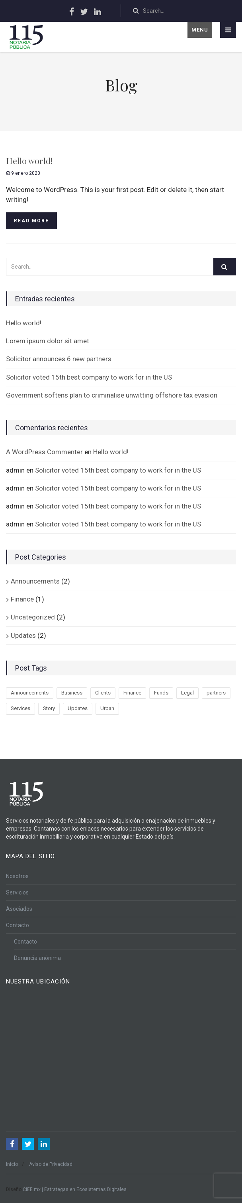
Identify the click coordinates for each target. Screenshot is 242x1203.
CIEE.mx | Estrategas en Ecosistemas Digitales (75, 1189)
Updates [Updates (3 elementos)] (78, 708)
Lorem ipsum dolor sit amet (47, 341)
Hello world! (29, 160)
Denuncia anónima (37, 958)
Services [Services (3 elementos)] (20, 708)
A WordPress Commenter (44, 452)
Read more (31, 221)
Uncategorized (33, 617)
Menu (199, 30)
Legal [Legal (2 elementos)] (187, 693)
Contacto (17, 925)
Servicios (17, 892)
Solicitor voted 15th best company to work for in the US (89, 377)
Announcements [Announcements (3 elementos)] (30, 693)
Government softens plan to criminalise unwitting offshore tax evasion (111, 395)
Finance (22, 599)
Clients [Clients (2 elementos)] (103, 693)
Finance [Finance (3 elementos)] (132, 693)
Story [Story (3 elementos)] (49, 708)
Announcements (35, 581)
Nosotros (17, 876)
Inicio (12, 1164)
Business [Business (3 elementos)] (71, 693)
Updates (23, 635)
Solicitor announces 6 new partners (58, 359)
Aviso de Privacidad (50, 1164)
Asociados (19, 909)
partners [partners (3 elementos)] (216, 693)
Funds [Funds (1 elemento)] (161, 693)
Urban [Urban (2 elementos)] (107, 708)
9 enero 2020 (23, 173)
